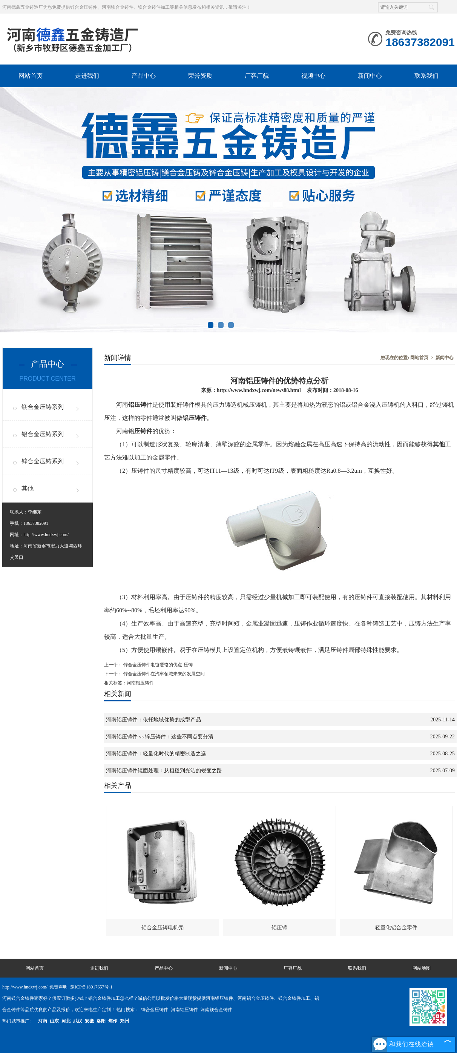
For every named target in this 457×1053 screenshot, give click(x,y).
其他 (27, 488)
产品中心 (144, 75)
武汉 (77, 1021)
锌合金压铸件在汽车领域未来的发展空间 (163, 673)
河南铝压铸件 (185, 1009)
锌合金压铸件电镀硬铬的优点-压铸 (157, 664)
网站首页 (30, 75)
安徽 (89, 1021)
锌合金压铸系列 (42, 461)
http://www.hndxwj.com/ (46, 534)
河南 (42, 1021)
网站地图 (422, 968)
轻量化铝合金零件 (396, 927)
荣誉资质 (200, 75)
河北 (66, 1021)
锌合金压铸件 (155, 1009)
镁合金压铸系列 (42, 407)
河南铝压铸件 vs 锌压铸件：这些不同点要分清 (159, 736)
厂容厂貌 (257, 75)
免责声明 (58, 987)
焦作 (112, 1021)
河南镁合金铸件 (216, 1009)
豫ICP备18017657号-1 (91, 987)
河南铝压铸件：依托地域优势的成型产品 (153, 719)
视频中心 (313, 75)
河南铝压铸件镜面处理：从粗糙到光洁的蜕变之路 (164, 770)
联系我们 (426, 75)
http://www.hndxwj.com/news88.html (259, 390)
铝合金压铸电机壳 (162, 927)
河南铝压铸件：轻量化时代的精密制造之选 (156, 753)
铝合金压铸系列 (42, 434)
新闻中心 (370, 75)
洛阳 (101, 1021)
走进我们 (87, 75)
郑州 (124, 1021)
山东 (54, 1021)
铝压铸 (279, 927)
